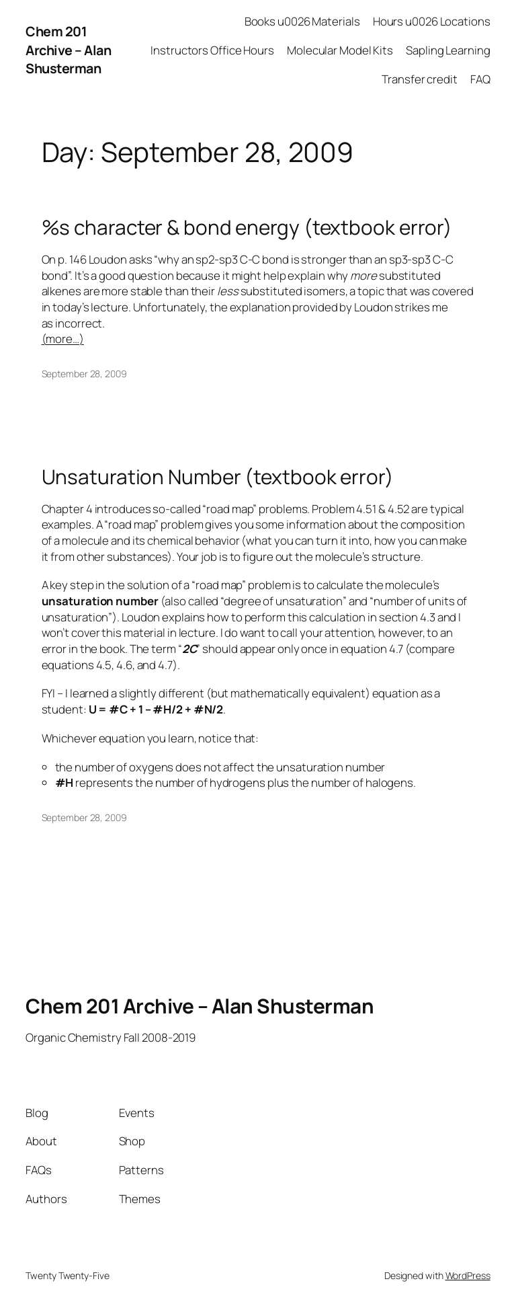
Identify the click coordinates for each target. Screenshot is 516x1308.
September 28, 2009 (84, 373)
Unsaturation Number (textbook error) (218, 476)
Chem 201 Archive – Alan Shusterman (68, 49)
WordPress (467, 1275)
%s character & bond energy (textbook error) (247, 227)
